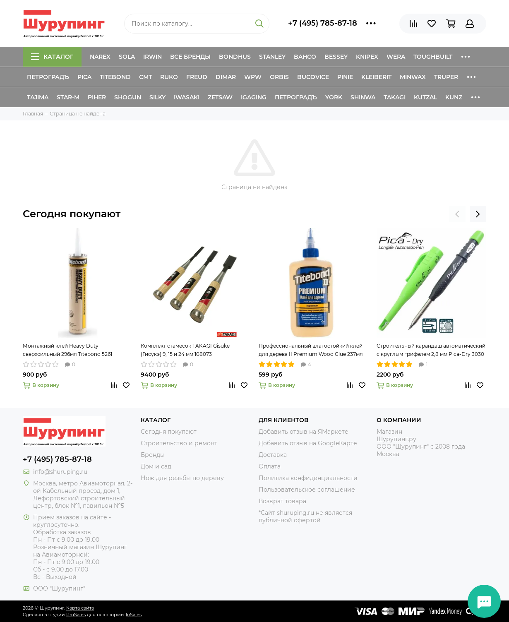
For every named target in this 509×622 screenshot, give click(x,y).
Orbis (279, 77)
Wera (396, 56)
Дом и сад (156, 466)
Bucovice (313, 77)
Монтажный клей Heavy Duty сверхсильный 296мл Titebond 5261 (67, 350)
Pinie (345, 77)
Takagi (395, 97)
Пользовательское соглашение (307, 489)
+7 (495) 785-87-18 (322, 23)
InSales (134, 614)
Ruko (169, 77)
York (333, 97)
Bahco (305, 56)
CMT (145, 77)
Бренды (153, 455)
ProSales (76, 614)
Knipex (367, 56)
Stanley (272, 56)
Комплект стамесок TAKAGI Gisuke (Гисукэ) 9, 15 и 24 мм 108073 (185, 350)
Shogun (127, 97)
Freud (196, 77)
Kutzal (425, 97)
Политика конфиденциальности (308, 478)
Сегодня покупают (71, 214)
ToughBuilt (432, 56)
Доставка (273, 455)
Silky (157, 97)
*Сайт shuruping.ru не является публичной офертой (305, 516)
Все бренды (190, 56)
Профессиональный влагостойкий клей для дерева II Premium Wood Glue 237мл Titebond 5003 (311, 350)
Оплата (270, 466)
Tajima (37, 97)
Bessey (336, 56)
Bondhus (235, 56)
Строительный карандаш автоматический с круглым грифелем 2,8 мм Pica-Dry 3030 (431, 350)
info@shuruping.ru (60, 472)
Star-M (68, 97)
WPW (253, 77)
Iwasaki (186, 97)
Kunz (453, 97)
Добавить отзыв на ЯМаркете (303, 431)
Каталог (52, 56)
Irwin (152, 56)
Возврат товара (282, 501)
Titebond (115, 77)
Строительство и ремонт (179, 443)
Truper (446, 77)
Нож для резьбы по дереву (182, 478)
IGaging (254, 97)
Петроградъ (48, 77)
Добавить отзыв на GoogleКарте (308, 443)
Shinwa (363, 97)
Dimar (226, 77)
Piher (97, 97)
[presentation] (457, 214)
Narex (100, 56)
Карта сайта (80, 608)
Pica (84, 77)
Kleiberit (376, 77)
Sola (127, 56)
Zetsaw (220, 97)
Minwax (413, 77)
